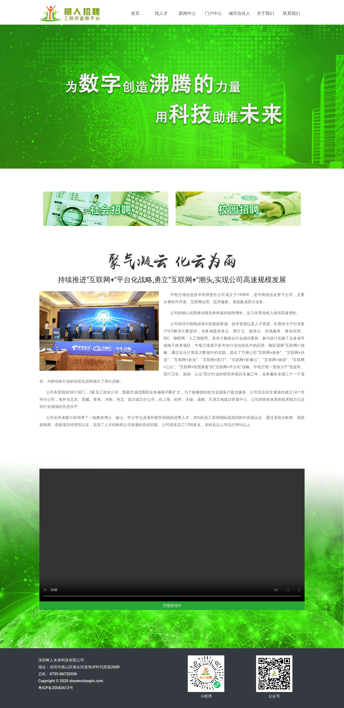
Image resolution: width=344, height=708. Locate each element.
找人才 (161, 13)
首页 (135, 13)
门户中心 (213, 13)
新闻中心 (187, 13)
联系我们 (291, 13)
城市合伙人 (239, 13)
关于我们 (265, 13)
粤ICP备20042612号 (55, 688)
